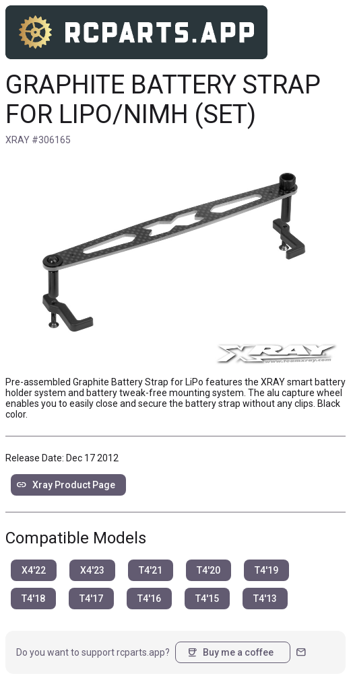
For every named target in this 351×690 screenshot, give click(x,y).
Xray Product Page (65, 485)
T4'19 (266, 570)
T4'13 (265, 598)
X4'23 (92, 570)
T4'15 (207, 598)
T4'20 (208, 570)
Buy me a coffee (230, 652)
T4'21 (150, 570)
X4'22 (34, 570)
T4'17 (91, 598)
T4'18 (33, 598)
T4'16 (149, 598)
